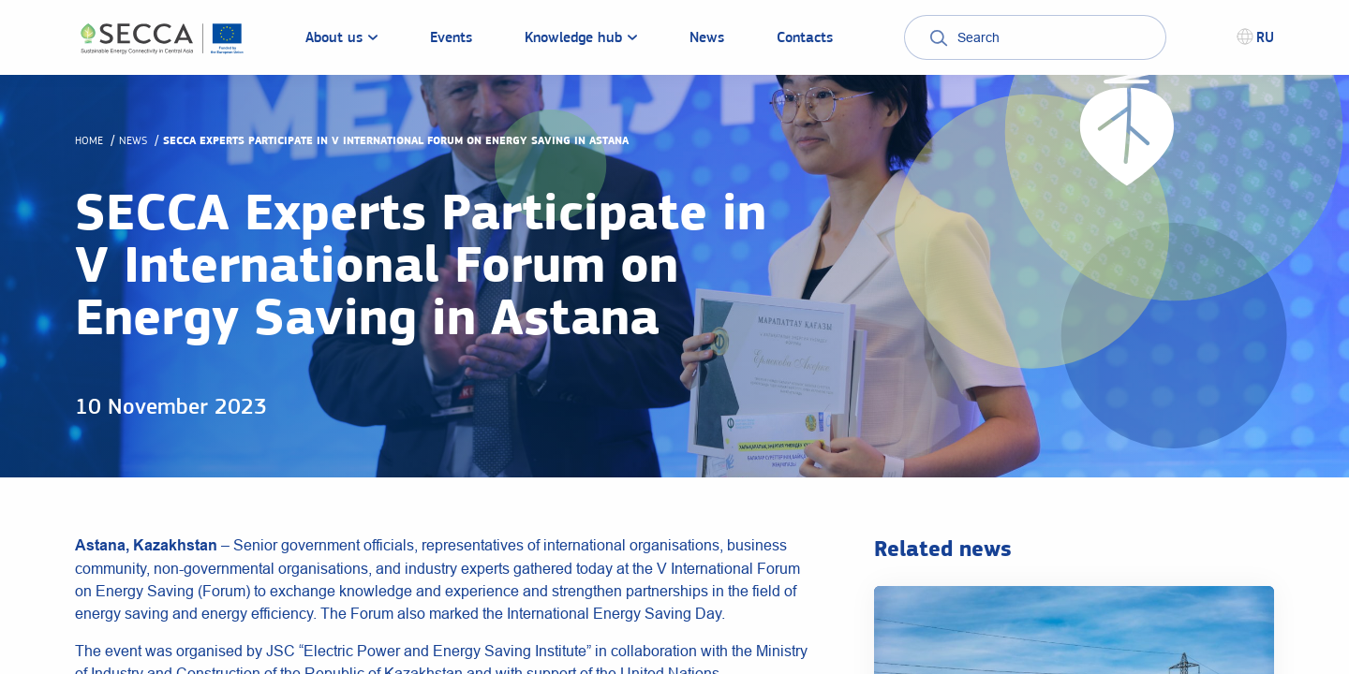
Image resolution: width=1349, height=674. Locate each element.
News (133, 140)
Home (89, 140)
